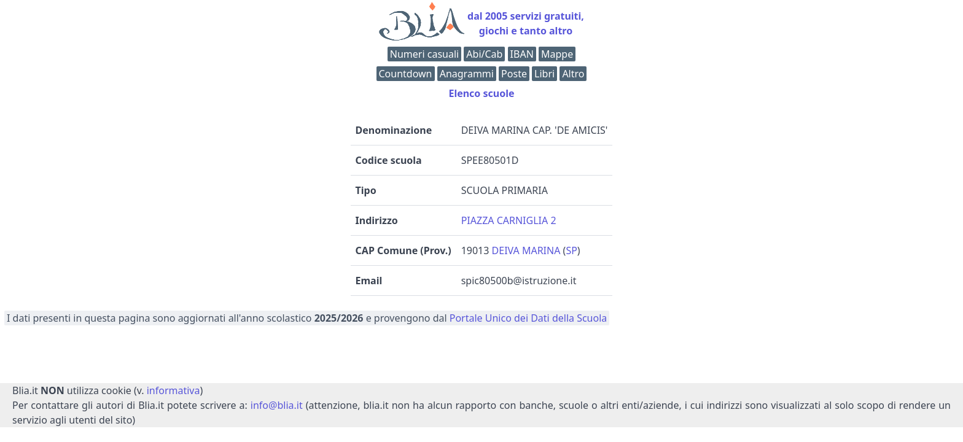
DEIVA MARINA (526, 250)
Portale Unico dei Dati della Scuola (528, 318)
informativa (173, 390)
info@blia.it (277, 405)
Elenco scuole (481, 93)
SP (571, 250)
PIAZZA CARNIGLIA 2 (508, 220)
